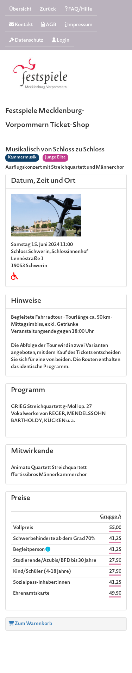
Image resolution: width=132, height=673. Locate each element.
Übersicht (20, 9)
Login (60, 40)
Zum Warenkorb (30, 624)
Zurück (48, 9)
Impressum (79, 25)
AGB (48, 25)
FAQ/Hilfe (78, 9)
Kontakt (21, 25)
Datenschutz (26, 40)
